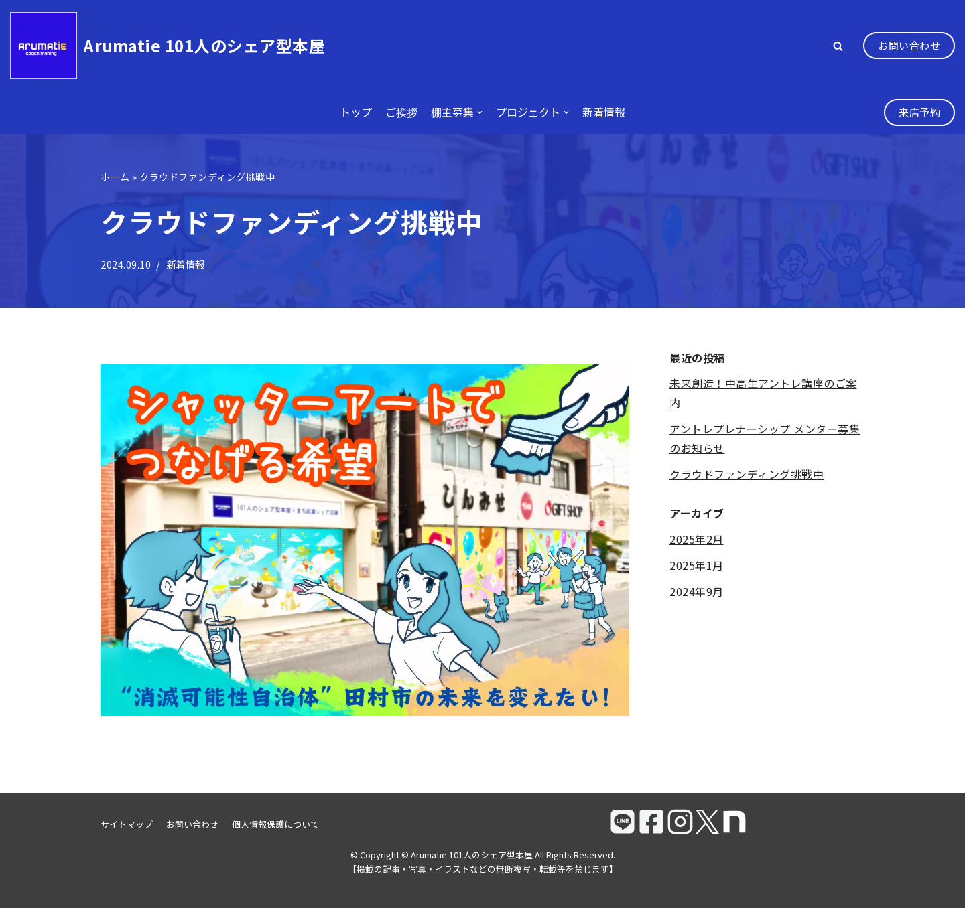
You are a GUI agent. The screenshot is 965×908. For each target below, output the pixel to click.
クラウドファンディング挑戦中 (746, 474)
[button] (838, 46)
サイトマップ (127, 824)
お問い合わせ (909, 45)
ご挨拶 (401, 112)
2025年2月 (696, 539)
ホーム (115, 176)
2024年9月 (696, 591)
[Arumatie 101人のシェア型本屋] (167, 45)
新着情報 (603, 112)
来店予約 (919, 112)
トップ (356, 112)
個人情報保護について (275, 824)
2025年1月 (696, 565)
